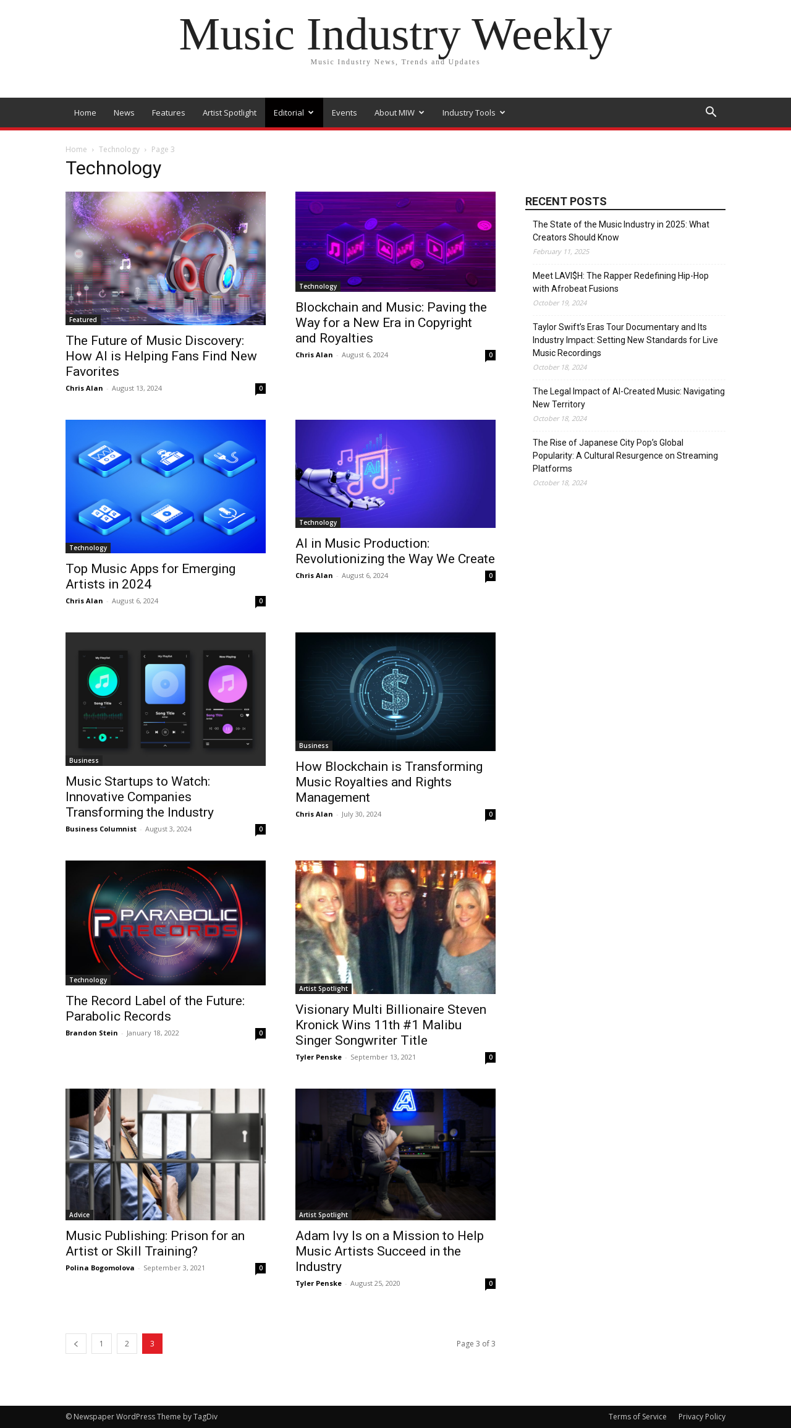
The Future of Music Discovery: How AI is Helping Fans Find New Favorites (161, 356)
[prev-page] (76, 1343)
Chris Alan (84, 388)
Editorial (294, 112)
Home (85, 112)
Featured (83, 319)
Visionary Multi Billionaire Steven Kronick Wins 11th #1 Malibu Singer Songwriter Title (390, 1025)
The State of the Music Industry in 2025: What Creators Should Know (621, 230)
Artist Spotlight (229, 112)
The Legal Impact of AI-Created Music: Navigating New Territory (629, 397)
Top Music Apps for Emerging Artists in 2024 (150, 576)
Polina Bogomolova (100, 1267)
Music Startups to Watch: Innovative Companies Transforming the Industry (140, 797)
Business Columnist (101, 828)
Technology (119, 149)
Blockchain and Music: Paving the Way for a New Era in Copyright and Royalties (391, 323)
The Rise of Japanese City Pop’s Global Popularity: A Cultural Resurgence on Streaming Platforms (625, 456)
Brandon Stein (92, 1032)
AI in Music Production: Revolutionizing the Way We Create (395, 551)
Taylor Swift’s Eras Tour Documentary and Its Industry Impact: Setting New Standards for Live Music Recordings (625, 340)
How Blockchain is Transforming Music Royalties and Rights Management (389, 782)
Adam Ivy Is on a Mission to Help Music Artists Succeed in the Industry (389, 1251)
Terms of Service (638, 1416)
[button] (710, 113)
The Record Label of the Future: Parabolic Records (155, 1008)
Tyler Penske (318, 1056)
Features (168, 112)
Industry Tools (473, 112)
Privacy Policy (702, 1416)
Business (84, 760)
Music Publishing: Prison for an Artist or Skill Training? (155, 1243)
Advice (79, 1214)
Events (344, 112)
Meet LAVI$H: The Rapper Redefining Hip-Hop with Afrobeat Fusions (621, 282)
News (124, 112)
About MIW (399, 112)
